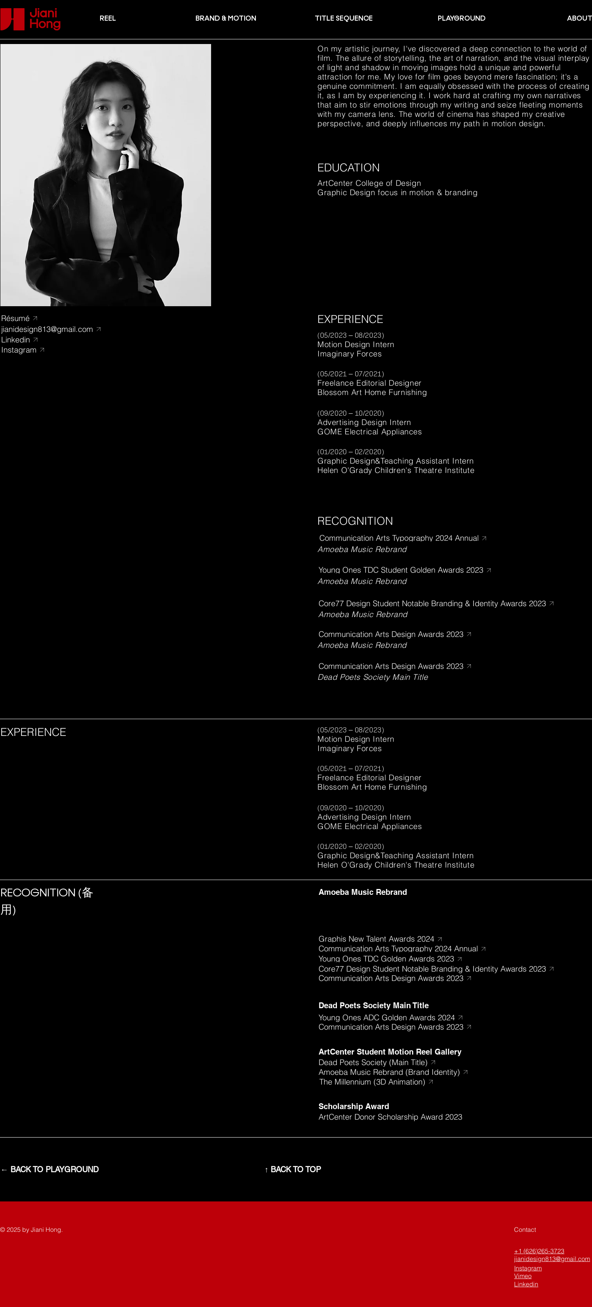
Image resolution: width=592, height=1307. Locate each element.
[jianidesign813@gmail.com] (54, 329)
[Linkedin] (54, 339)
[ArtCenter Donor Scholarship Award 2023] (406, 1116)
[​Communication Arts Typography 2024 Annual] (411, 538)
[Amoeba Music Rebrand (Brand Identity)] (406, 1071)
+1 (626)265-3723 (539, 1251)
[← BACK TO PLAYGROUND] (49, 1169)
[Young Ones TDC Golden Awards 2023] (410, 958)
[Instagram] (54, 349)
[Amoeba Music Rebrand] (406, 891)
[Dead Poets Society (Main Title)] (406, 1062)
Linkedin (526, 1284)
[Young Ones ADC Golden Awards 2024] (406, 1017)
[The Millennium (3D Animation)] (406, 1081)
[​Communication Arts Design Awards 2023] (406, 634)
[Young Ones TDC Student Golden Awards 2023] (410, 570)
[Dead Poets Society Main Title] (406, 1005)
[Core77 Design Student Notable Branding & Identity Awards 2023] (438, 603)
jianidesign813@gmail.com (552, 1259)
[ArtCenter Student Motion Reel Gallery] (406, 1051)
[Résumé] (34, 318)
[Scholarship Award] (406, 1106)
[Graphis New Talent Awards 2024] (410, 939)
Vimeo (523, 1276)
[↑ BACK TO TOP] (292, 1169)
